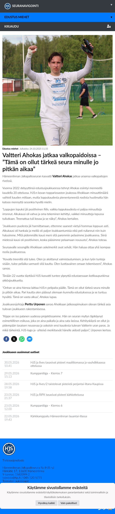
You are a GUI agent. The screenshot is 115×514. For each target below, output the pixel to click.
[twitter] (14, 339)
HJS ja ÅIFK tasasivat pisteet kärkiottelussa (57, 394)
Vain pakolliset (69, 502)
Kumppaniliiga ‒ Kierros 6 (46, 405)
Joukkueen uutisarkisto (19, 428)
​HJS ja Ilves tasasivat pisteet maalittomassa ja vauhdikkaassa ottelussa (68, 364)
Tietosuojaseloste (13, 460)
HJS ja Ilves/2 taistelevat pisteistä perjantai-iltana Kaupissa (67, 384)
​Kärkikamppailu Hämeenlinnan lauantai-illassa (59, 416)
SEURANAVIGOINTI (59, 4)
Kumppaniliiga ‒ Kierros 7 (46, 373)
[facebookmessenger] (29, 339)
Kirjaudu (57, 26)
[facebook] (6, 339)
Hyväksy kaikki (46, 502)
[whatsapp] (22, 339)
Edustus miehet (59, 17)
